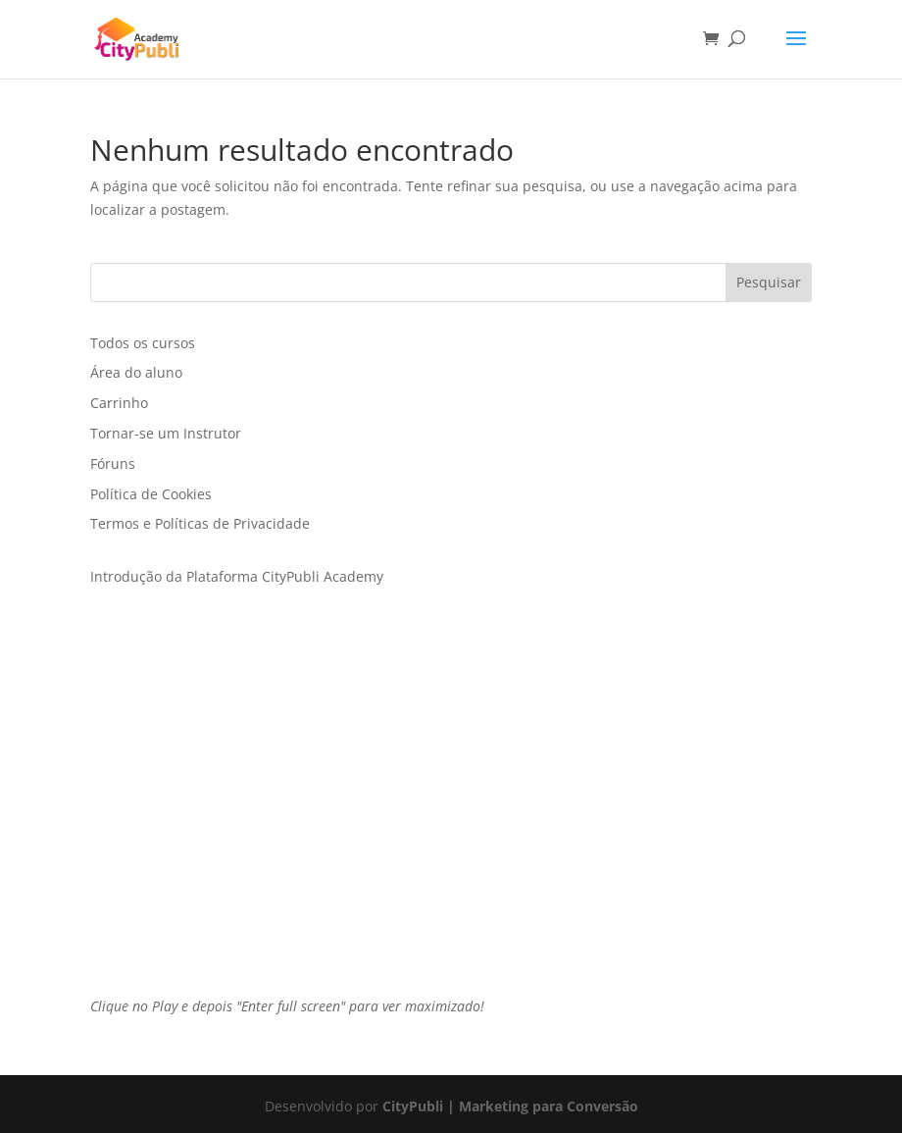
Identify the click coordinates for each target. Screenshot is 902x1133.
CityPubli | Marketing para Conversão (510, 1106)
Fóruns (112, 463)
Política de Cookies (151, 494)
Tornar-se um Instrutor (165, 433)
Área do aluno (136, 372)
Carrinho (119, 402)
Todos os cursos (142, 343)
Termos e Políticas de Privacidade (200, 523)
